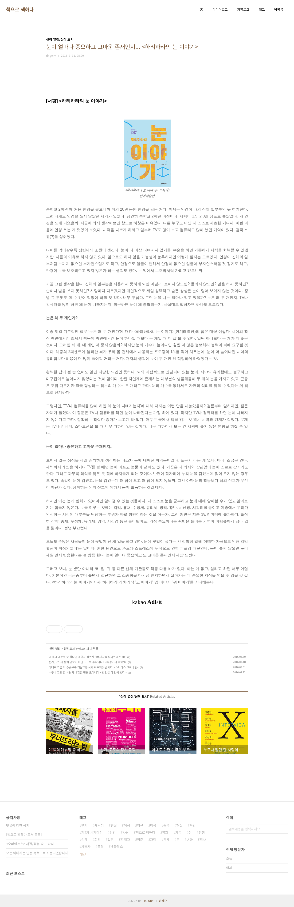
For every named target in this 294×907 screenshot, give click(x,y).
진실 (114, 825)
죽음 (166, 825)
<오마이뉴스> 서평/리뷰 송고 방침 (30, 843)
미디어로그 (220, 9)
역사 (203, 839)
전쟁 (202, 832)
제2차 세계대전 (91, 832)
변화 (190, 839)
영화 (165, 832)
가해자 (85, 846)
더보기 (83, 854)
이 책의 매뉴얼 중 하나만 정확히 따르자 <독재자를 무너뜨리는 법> (87, 657)
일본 (111, 839)
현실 (179, 825)
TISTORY (148, 901)
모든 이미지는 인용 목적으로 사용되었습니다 (37, 853)
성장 (84, 839)
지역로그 (243, 9)
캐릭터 (99, 825)
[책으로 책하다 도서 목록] (24, 834)
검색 (283, 828)
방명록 (278, 9)
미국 (153, 825)
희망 (97, 839)
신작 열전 (54, 648)
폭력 (101, 846)
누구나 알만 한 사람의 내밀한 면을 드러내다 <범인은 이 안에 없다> (88, 672)
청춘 (140, 839)
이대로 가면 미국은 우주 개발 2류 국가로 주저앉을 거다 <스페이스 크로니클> (94, 667)
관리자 (163, 901)
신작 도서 (69, 648)
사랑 (126, 832)
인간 (113, 832)
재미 (153, 839)
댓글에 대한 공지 (17, 825)
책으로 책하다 (20, 9)
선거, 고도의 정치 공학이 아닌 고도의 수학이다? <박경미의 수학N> (88, 662)
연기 (84, 825)
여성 (127, 825)
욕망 (193, 825)
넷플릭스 (117, 846)
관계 (166, 839)
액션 (140, 825)
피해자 (125, 839)
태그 (262, 9)
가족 (178, 832)
